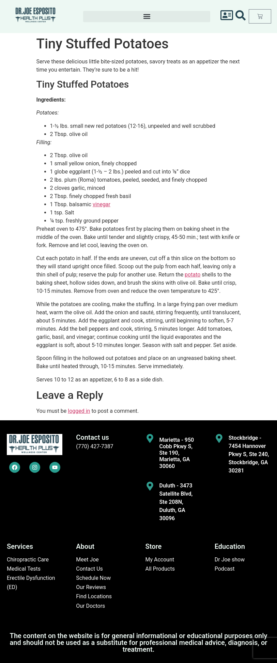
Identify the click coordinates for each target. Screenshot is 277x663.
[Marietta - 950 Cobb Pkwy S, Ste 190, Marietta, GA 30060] (149, 438)
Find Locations (94, 596)
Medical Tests (24, 569)
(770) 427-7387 (94, 446)
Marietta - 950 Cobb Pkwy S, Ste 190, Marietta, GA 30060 (176, 453)
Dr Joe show (230, 559)
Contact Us (89, 569)
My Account (159, 559)
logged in (79, 411)
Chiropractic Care (28, 559)
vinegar (101, 204)
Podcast (225, 569)
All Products (160, 569)
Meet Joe (87, 559)
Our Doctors (90, 606)
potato (192, 274)
